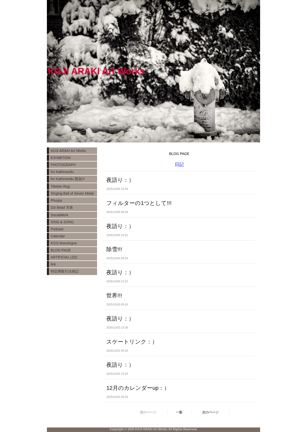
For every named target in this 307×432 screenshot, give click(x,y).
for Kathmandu (62, 172)
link (53, 264)
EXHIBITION (60, 158)
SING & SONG (62, 222)
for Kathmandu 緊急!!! (68, 179)
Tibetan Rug (60, 186)
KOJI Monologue (64, 243)
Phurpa (56, 200)
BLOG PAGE (61, 250)
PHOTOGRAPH (63, 165)
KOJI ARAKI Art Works (68, 151)
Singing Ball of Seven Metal (72, 193)
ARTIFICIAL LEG (64, 257)
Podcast (57, 229)
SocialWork (59, 215)
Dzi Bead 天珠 (62, 207)
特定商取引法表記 (65, 271)
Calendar (58, 236)
